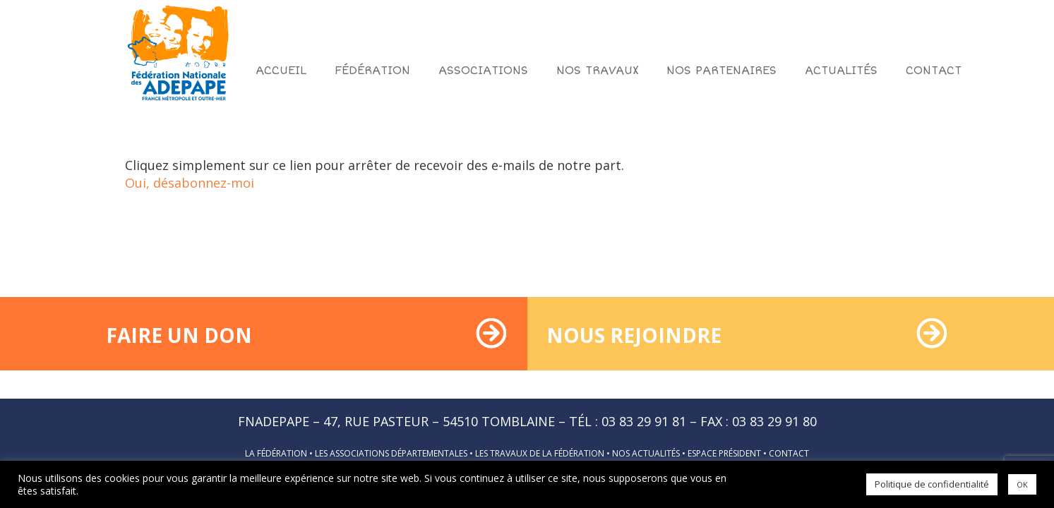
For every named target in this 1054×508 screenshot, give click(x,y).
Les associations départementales (391, 453)
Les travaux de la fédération (539, 453)
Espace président (724, 453)
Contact (789, 453)
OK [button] (1022, 484)
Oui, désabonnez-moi (189, 182)
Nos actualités (646, 453)
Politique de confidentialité (932, 484)
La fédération (276, 453)
